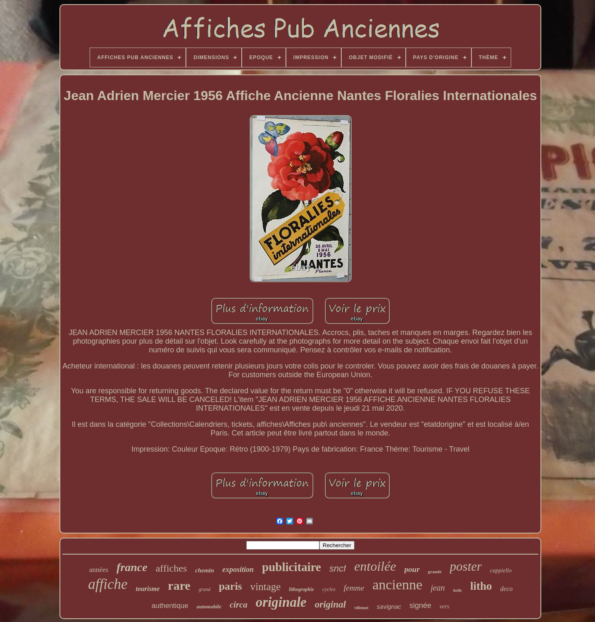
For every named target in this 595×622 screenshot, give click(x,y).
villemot (361, 607)
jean (438, 587)
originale (281, 602)
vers (444, 606)
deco (506, 588)
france (132, 567)
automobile (209, 606)
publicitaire (291, 567)
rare (179, 585)
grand (205, 589)
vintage (265, 586)
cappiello (501, 570)
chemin (204, 570)
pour (412, 569)
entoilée (375, 566)
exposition (238, 569)
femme (354, 588)
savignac (389, 606)
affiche (107, 584)
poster (466, 566)
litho (481, 586)
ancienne (397, 584)
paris (230, 586)
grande (435, 571)
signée (420, 605)
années (98, 570)
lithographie (301, 589)
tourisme (148, 588)
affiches (171, 568)
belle (457, 590)
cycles (329, 589)
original (330, 604)
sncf (337, 568)
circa (239, 605)
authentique (170, 606)
